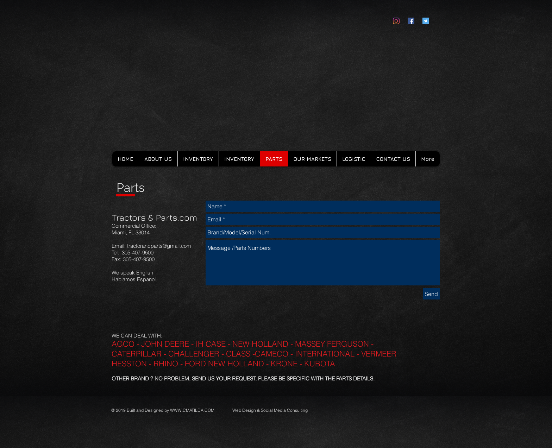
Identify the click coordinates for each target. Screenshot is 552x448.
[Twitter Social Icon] (425, 21)
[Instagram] (396, 21)
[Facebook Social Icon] (411, 21)
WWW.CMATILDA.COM (192, 410)
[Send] (431, 293)
